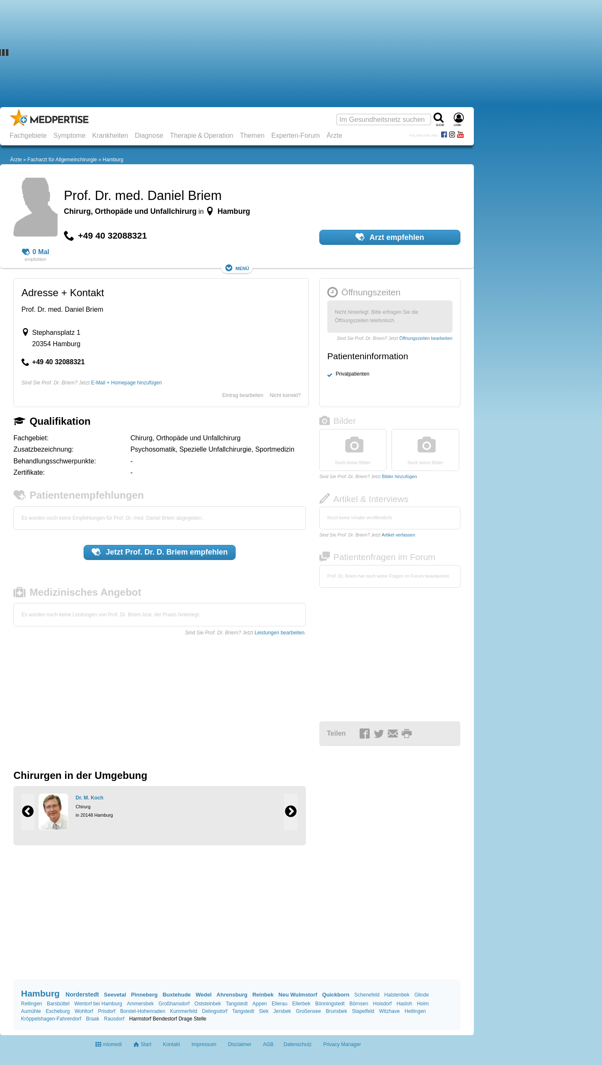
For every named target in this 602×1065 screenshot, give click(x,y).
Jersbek (282, 1011)
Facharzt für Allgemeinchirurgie (62, 160)
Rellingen (31, 1004)
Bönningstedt (329, 1004)
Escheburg (58, 1011)
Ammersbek (140, 1004)
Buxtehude (177, 994)
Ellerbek (301, 1004)
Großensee (308, 1011)
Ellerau (279, 1004)
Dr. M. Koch (89, 798)
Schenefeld (366, 995)
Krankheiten (110, 135)
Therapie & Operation (202, 135)
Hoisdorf (382, 1004)
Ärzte (334, 135)
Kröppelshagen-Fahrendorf (51, 1019)
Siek (263, 1011)
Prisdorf (106, 1011)
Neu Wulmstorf (298, 994)
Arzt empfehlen (389, 237)
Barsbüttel (58, 1004)
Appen (259, 1004)
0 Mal (36, 252)
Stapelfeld (363, 1011)
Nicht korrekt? (285, 395)
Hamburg (113, 160)
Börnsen (359, 1004)
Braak (92, 1019)
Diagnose (149, 135)
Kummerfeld (183, 1011)
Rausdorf (114, 1019)
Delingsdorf (215, 1011)
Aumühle (31, 1011)
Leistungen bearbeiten (280, 633)
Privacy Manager (342, 1044)
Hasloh (404, 1004)
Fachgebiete (28, 135)
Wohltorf (83, 1011)
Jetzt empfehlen (160, 552)
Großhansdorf (173, 1004)
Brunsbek (336, 1011)
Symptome (69, 135)
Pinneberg (144, 994)
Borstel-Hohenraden (142, 1011)
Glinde (421, 995)
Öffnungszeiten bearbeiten (426, 338)
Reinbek (263, 994)
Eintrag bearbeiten (242, 395)
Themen (252, 135)
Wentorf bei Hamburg (98, 1004)
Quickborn (336, 994)
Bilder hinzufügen (399, 476)
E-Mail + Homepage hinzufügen (126, 383)
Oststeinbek (208, 1004)
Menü (237, 268)
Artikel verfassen (398, 534)
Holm (422, 1004)
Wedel (204, 994)
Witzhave (389, 1011)
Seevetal (115, 994)
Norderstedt (82, 994)
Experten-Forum (295, 135)
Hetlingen (415, 1011)
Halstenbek (397, 995)
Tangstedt (236, 1004)
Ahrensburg (231, 994)
